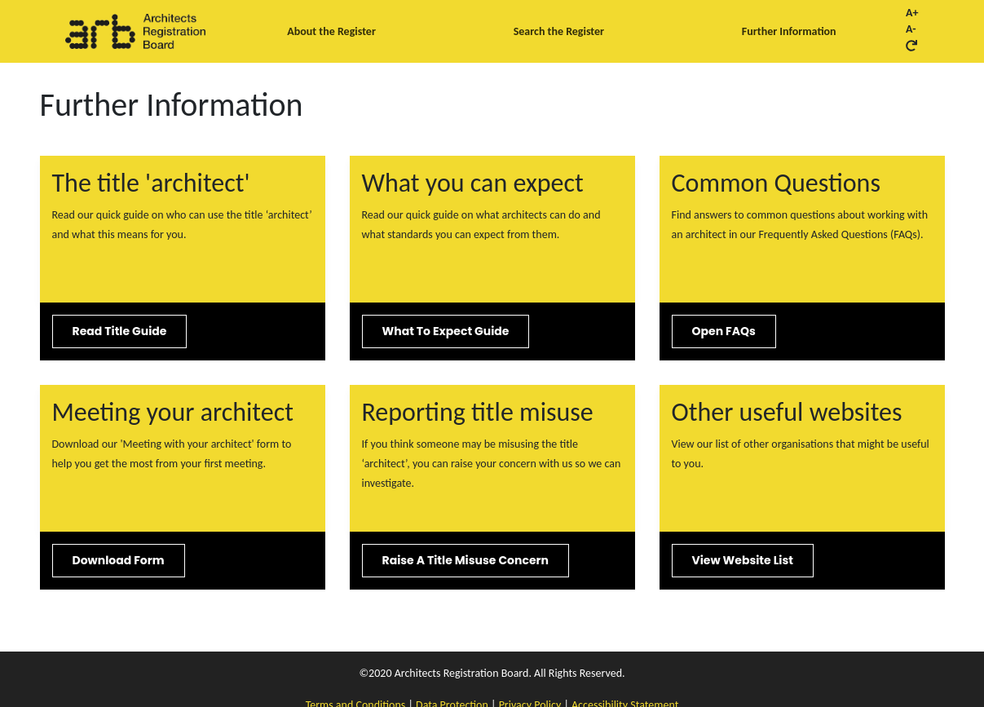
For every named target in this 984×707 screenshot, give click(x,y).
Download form (119, 560)
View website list (742, 560)
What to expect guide (446, 331)
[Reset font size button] (911, 46)
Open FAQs (724, 331)
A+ (912, 13)
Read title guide (120, 331)
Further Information (789, 31)
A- (911, 29)
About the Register (331, 31)
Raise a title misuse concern (465, 560)
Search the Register (559, 31)
